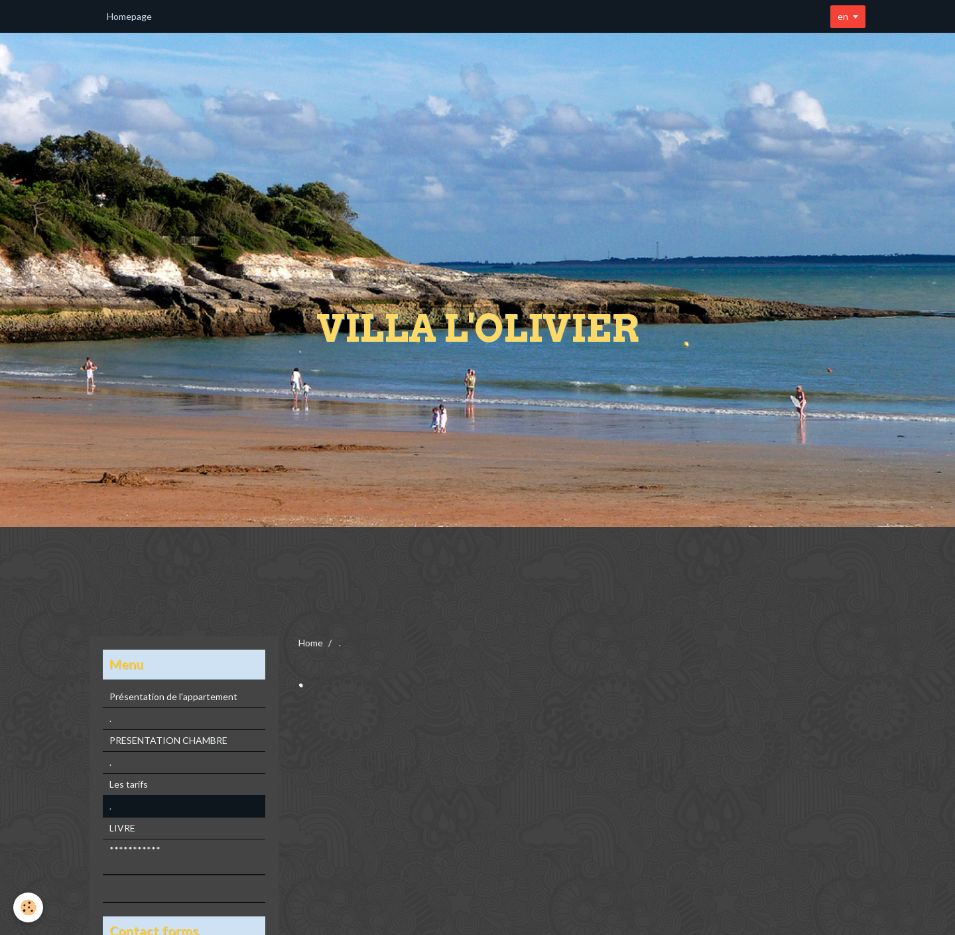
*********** (134, 849)
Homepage (129, 16)
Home (310, 642)
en (843, 16)
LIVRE (122, 827)
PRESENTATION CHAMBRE (168, 740)
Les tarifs (128, 784)
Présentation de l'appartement (173, 696)
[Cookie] (28, 907)
